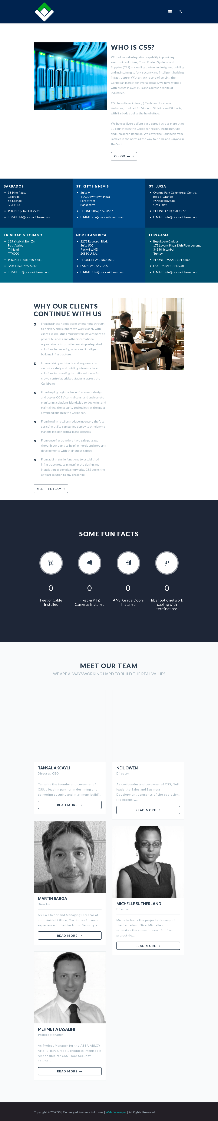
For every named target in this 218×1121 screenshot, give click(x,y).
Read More (67, 804)
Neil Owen (127, 767)
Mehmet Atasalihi (56, 1028)
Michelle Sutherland (138, 902)
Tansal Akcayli (54, 767)
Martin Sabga (52, 897)
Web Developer (116, 1111)
